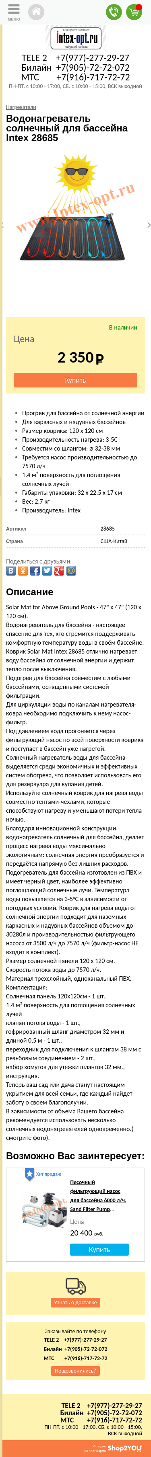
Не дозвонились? (75, 1370)
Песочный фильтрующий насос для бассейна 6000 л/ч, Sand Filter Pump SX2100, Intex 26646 (98, 1200)
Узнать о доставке (75, 1302)
